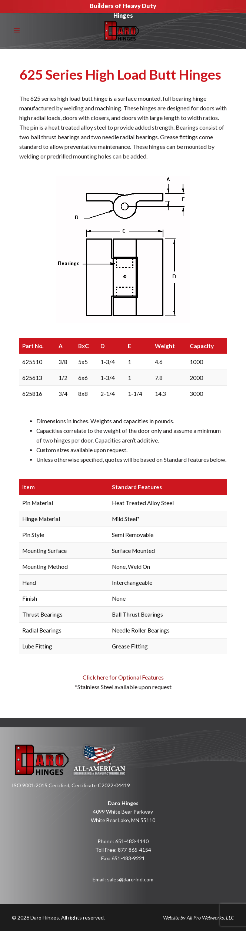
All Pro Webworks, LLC (210, 917)
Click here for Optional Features (123, 686)
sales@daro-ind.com (130, 879)
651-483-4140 (132, 841)
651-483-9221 (128, 858)
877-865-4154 (134, 850)
